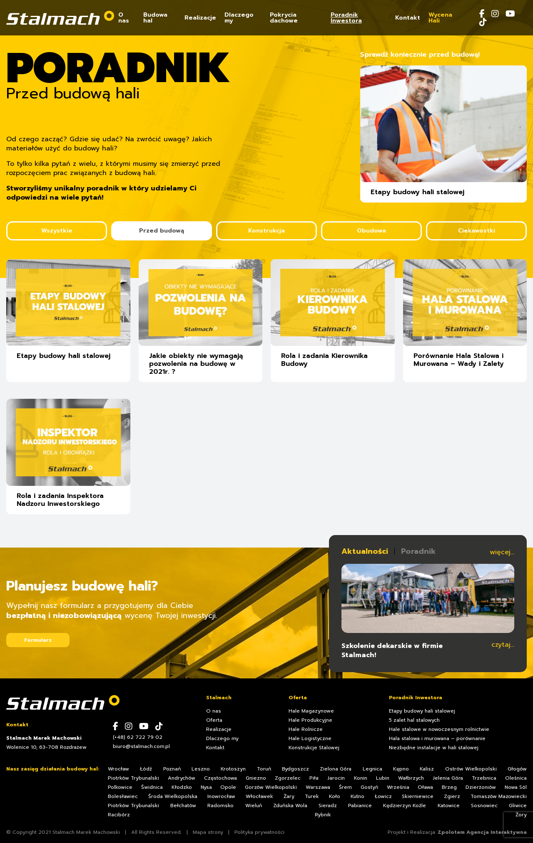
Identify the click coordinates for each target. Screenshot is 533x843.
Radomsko (220, 805)
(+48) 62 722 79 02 (137, 737)
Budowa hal (155, 19)
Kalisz (427, 768)
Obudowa (371, 230)
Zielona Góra (335, 768)
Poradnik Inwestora (346, 19)
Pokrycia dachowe (284, 19)
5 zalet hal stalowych (414, 720)
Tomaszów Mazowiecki (499, 796)
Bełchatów (183, 805)
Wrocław (118, 768)
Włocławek (259, 796)
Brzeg (449, 787)
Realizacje (200, 19)
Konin (360, 777)
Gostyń (369, 787)
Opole (228, 787)
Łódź (146, 768)
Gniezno (256, 777)
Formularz (38, 640)
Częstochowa (220, 777)
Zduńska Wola (290, 805)
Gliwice (518, 805)
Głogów (517, 768)
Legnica (372, 768)
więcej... (502, 552)
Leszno (201, 768)
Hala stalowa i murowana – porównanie (437, 738)
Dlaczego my (239, 19)
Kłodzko (182, 787)
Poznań (172, 768)
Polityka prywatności (259, 832)
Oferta (214, 720)
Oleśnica (516, 777)
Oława (425, 787)
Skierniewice (417, 796)
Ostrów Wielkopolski (471, 768)
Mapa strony (208, 832)
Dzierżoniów (481, 787)
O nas (123, 19)
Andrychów (181, 777)
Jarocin (336, 777)
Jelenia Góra (448, 777)
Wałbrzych (411, 777)
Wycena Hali (440, 19)
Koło (334, 796)
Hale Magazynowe (311, 711)
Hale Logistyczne (310, 738)
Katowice (449, 805)
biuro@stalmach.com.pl (141, 746)
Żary (289, 796)
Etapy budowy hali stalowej (422, 711)
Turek (312, 796)
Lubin (382, 777)
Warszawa (318, 787)
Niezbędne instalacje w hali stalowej (433, 747)
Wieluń (253, 805)
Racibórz (119, 814)
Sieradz (328, 805)
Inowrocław (221, 796)
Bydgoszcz (295, 768)
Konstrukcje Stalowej (314, 747)
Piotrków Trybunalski (133, 777)
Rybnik (323, 814)
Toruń (264, 768)
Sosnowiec (484, 805)
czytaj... (502, 644)
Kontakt (407, 19)
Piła (314, 777)
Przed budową (161, 230)
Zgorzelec (288, 777)
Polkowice (120, 787)
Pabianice (360, 805)
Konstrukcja (266, 230)
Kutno (357, 796)
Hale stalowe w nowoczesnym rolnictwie (439, 729)
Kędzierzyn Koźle (404, 805)
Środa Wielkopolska (172, 796)
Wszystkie (56, 230)
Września (398, 787)
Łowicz (383, 796)
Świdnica (152, 787)
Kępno (401, 768)
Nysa (206, 787)
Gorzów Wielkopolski (271, 787)
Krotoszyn (233, 768)
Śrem (345, 787)
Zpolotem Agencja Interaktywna (482, 832)
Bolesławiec (123, 796)
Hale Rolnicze (306, 729)
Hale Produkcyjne (310, 720)
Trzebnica (484, 777)
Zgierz (452, 796)
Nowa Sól (516, 787)
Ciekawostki (476, 230)
